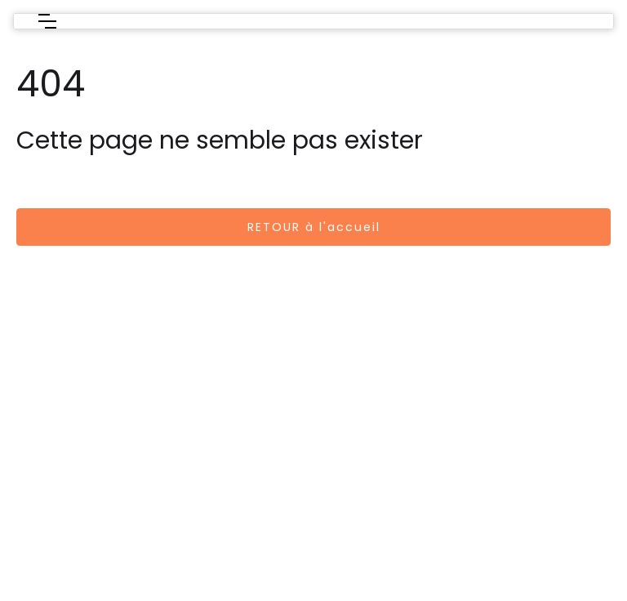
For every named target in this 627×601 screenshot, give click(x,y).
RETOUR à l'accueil (313, 227)
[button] (47, 21)
